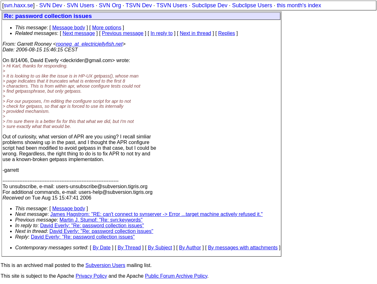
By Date (102, 247)
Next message (79, 33)
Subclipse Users (252, 5)
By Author (190, 247)
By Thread (129, 247)
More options (107, 27)
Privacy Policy (91, 276)
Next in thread (195, 33)
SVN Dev (50, 5)
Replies (226, 33)
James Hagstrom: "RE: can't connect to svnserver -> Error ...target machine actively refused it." (156, 214)
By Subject (160, 247)
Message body (68, 27)
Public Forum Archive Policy (176, 276)
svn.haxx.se (18, 5)
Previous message (123, 33)
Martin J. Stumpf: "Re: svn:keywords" (101, 220)
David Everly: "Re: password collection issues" (92, 225)
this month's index (299, 5)
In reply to (162, 33)
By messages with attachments (243, 247)
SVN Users (80, 5)
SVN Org (110, 5)
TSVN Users (171, 5)
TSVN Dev (139, 5)
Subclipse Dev (209, 5)
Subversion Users (105, 265)
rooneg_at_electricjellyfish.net (89, 44)
